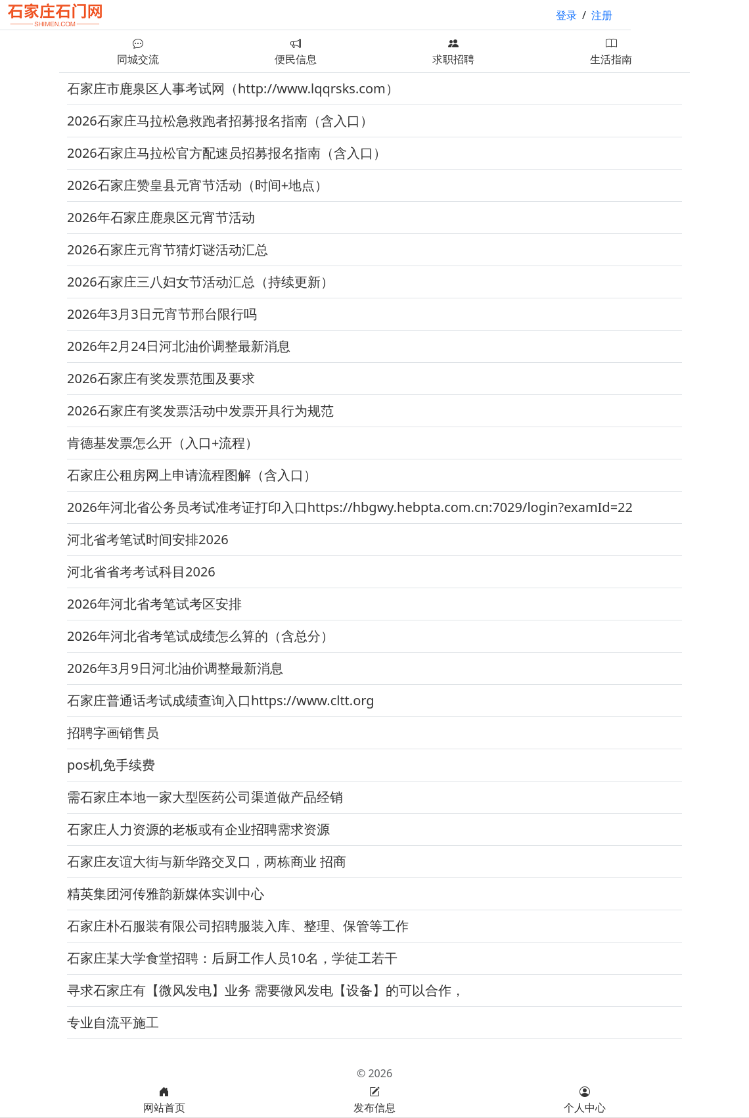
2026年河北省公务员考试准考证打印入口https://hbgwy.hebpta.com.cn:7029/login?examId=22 (350, 507)
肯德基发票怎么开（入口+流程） (162, 443)
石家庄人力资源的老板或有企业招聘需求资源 (198, 829)
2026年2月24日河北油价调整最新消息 (178, 346)
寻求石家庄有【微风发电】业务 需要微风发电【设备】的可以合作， (266, 990)
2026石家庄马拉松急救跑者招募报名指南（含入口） (220, 120)
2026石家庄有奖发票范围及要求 (161, 378)
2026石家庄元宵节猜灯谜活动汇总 (167, 249)
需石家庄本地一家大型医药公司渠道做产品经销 (205, 797)
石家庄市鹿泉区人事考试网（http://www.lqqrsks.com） (233, 88)
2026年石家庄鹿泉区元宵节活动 (161, 217)
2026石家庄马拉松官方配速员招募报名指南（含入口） (226, 153)
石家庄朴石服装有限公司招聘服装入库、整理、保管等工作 (238, 926)
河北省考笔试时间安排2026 (148, 539)
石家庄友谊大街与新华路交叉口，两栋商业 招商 (206, 861)
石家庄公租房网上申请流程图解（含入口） (192, 475)
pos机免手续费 (111, 765)
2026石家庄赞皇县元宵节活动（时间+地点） (197, 185)
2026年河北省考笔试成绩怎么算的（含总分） (200, 636)
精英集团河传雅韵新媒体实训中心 (165, 893)
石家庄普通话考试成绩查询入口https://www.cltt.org (220, 700)
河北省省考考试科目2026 (141, 571)
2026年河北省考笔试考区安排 (154, 604)
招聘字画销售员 (113, 732)
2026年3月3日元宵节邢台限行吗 (162, 314)
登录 (566, 15)
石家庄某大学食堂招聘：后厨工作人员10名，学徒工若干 (232, 958)
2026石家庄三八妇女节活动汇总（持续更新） (200, 282)
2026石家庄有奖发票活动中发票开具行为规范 (200, 410)
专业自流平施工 (113, 1022)
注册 (601, 15)
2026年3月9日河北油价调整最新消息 (175, 668)
